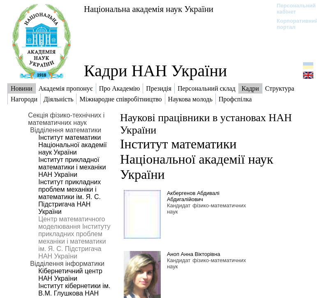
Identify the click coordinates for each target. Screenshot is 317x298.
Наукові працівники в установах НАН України (206, 124)
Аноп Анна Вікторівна (193, 254)
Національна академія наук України (148, 9)
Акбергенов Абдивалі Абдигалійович (193, 196)
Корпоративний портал (292, 24)
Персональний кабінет (292, 8)
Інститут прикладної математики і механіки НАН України (72, 167)
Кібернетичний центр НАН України (70, 274)
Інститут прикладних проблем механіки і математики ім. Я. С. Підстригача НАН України (69, 196)
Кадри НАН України (155, 70)
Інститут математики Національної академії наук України (72, 145)
